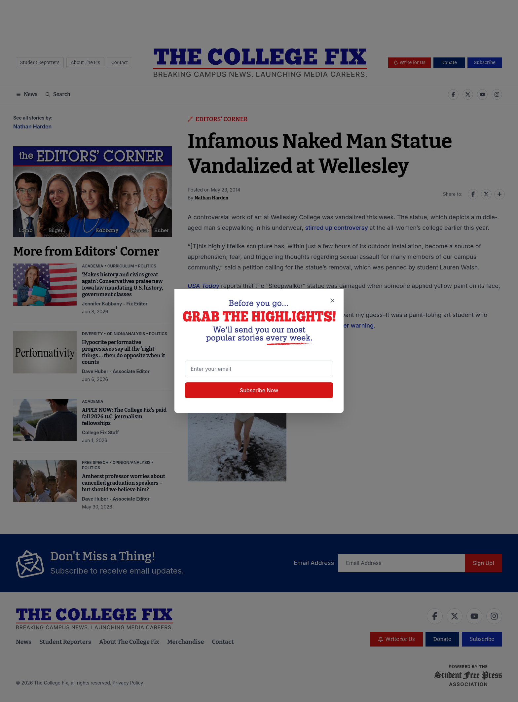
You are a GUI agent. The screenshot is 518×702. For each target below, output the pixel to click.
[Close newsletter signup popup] (332, 301)
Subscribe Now (259, 390)
